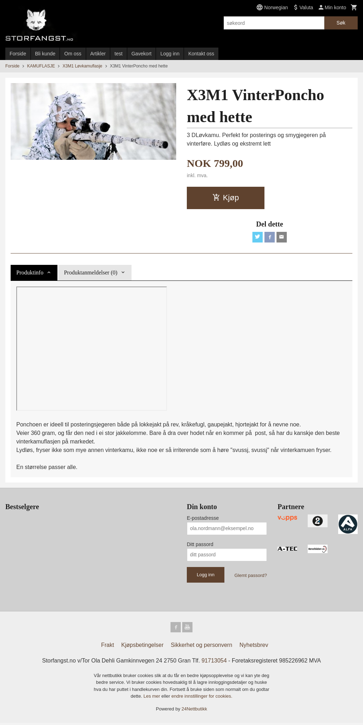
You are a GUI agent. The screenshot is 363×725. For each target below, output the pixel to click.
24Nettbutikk (194, 710)
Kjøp (225, 197)
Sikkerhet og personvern (201, 647)
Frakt (107, 647)
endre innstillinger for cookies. (201, 698)
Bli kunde (45, 53)
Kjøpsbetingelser (142, 647)
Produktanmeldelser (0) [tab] (90, 273)
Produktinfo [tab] (29, 273)
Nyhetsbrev (254, 647)
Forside (18, 53)
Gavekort (142, 53)
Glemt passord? (250, 576)
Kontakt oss (201, 53)
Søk (340, 23)
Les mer (153, 698)
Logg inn (169, 53)
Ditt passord (200, 545)
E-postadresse (203, 519)
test (119, 53)
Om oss (72, 53)
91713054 (214, 662)
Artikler (98, 53)
